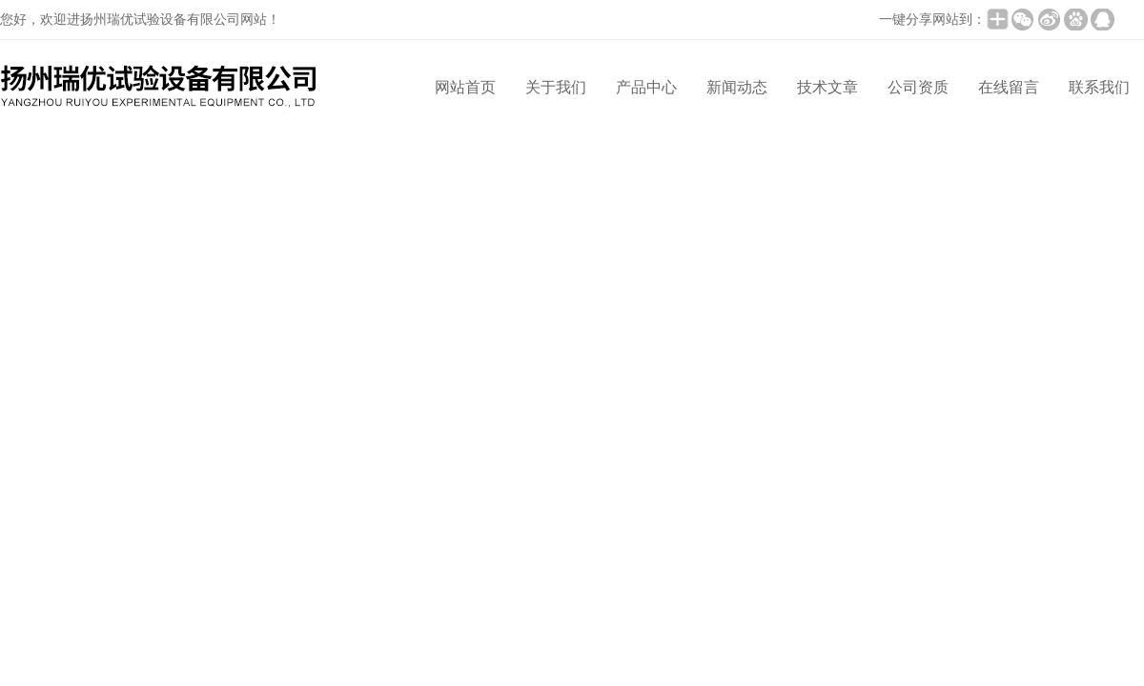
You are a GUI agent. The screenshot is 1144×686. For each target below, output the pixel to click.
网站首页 (465, 87)
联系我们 (1099, 87)
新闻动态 (736, 87)
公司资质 (918, 87)
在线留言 (1008, 87)
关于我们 (555, 87)
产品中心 (646, 87)
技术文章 (827, 87)
